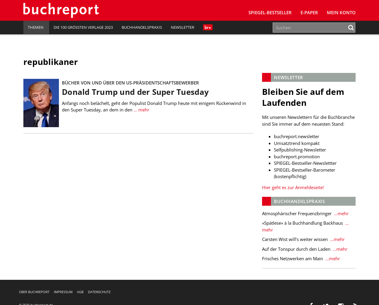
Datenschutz (99, 292)
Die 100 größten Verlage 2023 (83, 27)
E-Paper (309, 12)
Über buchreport (34, 292)
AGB (80, 292)
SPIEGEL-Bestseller (270, 12)
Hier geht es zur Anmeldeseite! (293, 187)
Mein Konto (341, 12)
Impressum (63, 292)
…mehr (341, 213)
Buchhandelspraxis (142, 27)
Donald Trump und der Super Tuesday (135, 92)
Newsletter (182, 27)
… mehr (140, 110)
